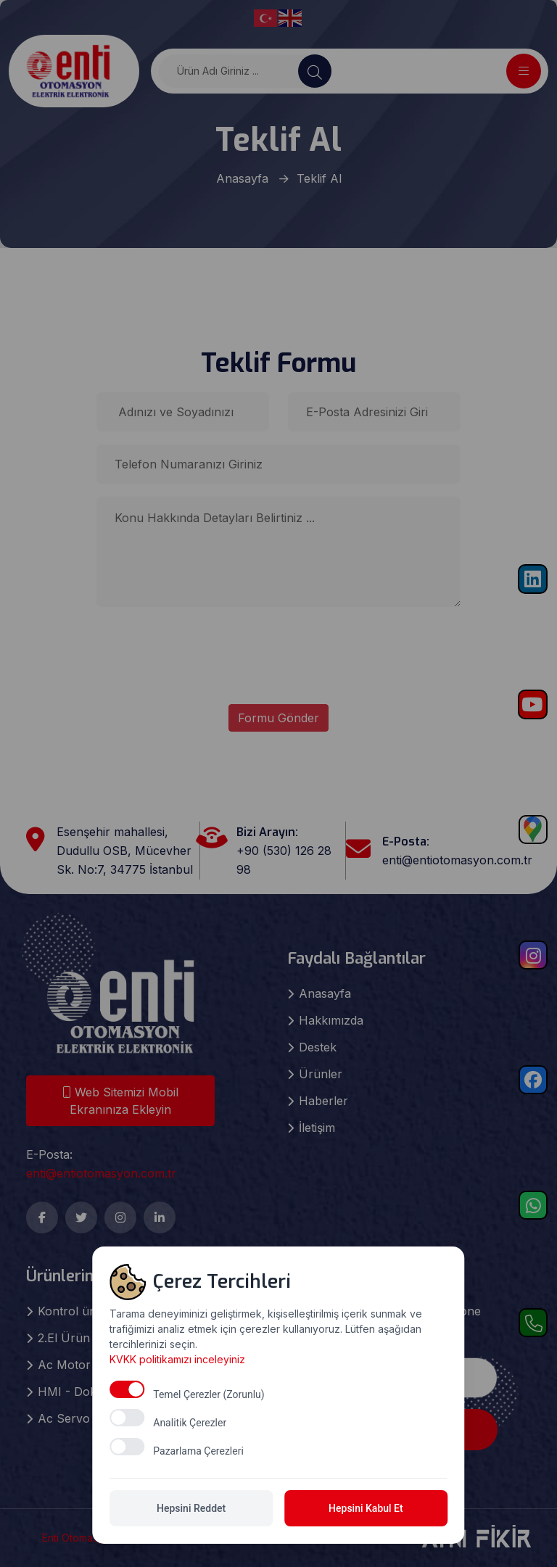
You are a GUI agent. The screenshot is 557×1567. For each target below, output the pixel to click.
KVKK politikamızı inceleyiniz (178, 1477)
